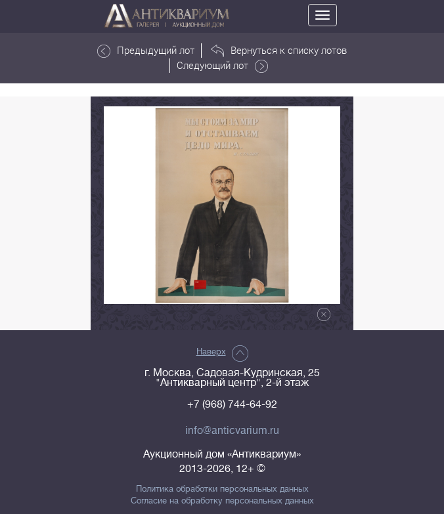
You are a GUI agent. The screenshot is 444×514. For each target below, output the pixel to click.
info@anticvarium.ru (232, 431)
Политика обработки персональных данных (222, 489)
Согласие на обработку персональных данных (222, 501)
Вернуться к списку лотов (279, 50)
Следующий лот (222, 65)
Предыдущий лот (145, 50)
